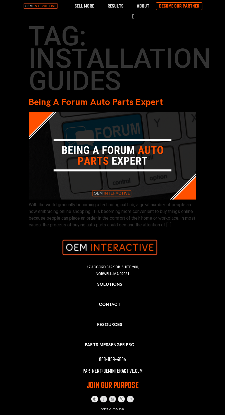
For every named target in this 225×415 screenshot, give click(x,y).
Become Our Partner (179, 6)
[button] (133, 16)
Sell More (84, 6)
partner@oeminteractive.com (113, 371)
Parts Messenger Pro (110, 345)
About (143, 6)
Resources (109, 324)
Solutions (109, 284)
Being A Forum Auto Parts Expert (96, 102)
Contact (110, 304)
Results (115, 6)
